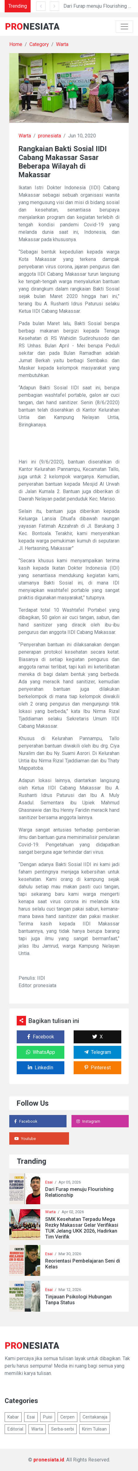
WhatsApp (40, 1052)
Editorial (15, 1429)
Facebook (40, 1037)
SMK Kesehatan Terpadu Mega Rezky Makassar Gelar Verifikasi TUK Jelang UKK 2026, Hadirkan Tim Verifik (81, 1228)
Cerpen (67, 1416)
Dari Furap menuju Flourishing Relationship (79, 1192)
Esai (49, 1182)
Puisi (47, 1416)
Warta (62, 44)
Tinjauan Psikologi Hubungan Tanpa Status (78, 1299)
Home (15, 44)
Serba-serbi (62, 1429)
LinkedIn (40, 1068)
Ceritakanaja (95, 1416)
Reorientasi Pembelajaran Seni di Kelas (82, 1264)
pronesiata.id (48, 1460)
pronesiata (49, 136)
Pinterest (97, 1068)
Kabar (13, 1416)
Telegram (97, 1052)
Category (39, 44)
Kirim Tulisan (94, 1429)
